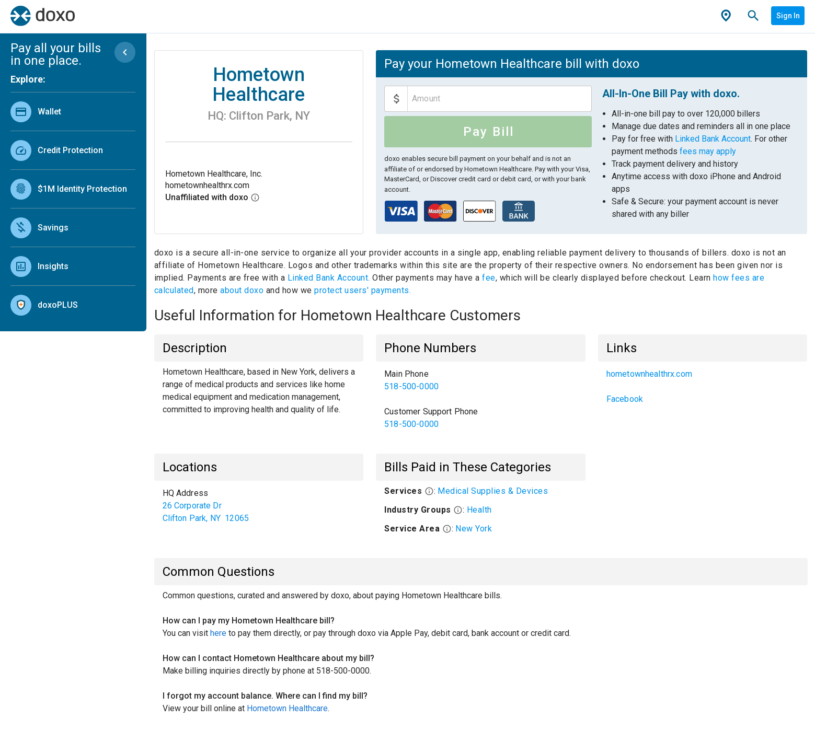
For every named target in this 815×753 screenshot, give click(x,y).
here (218, 633)
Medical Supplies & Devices (493, 491)
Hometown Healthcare (287, 708)
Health (479, 510)
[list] (73, 206)
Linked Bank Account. (330, 278)
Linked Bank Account (713, 139)
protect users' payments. (362, 290)
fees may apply (708, 151)
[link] (73, 111)
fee (489, 278)
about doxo (242, 290)
